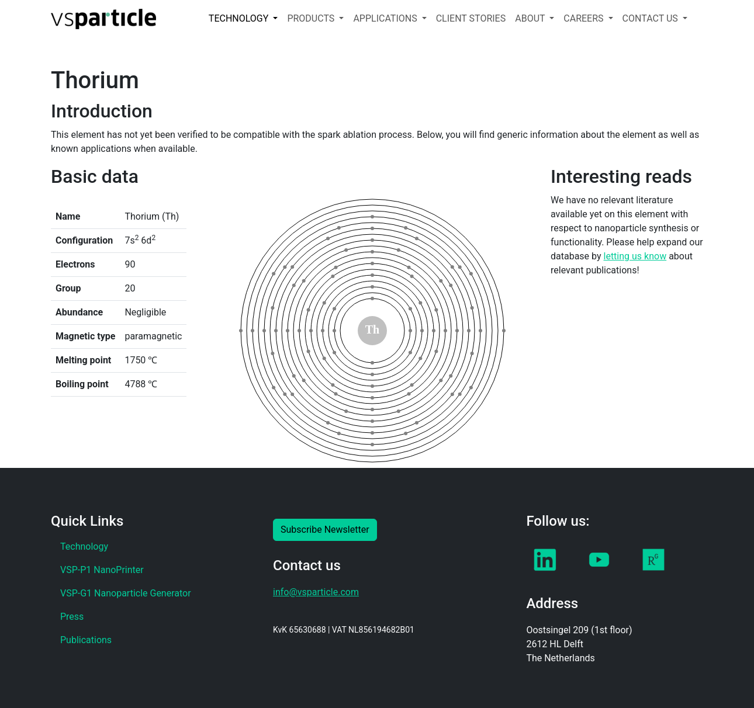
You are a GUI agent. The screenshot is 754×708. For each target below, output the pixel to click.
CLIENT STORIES (471, 18)
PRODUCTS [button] (312, 18)
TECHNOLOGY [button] (240, 18)
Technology (84, 546)
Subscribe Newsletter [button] (325, 529)
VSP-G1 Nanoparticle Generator (125, 593)
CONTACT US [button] (651, 18)
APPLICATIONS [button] (386, 18)
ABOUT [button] (531, 18)
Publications (86, 639)
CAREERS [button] (584, 18)
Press (72, 616)
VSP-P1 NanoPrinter (102, 569)
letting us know (635, 256)
